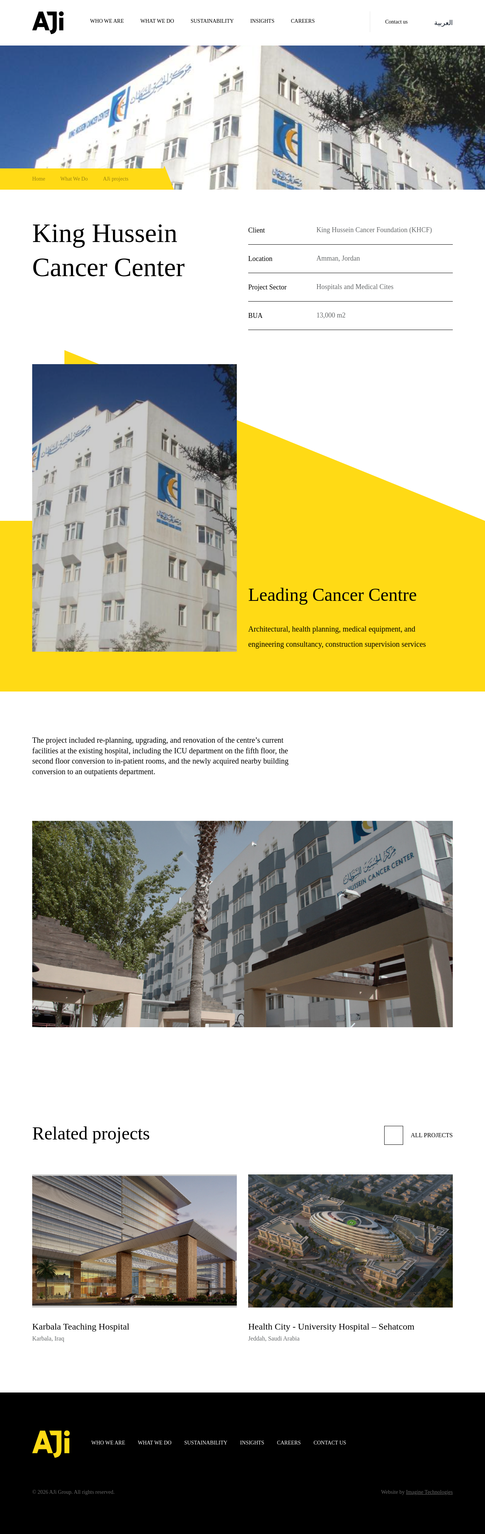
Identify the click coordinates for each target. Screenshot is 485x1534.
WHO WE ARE (107, 21)
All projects (418, 1135)
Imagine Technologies (429, 1492)
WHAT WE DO (157, 21)
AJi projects (115, 179)
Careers (303, 21)
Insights (262, 21)
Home (38, 179)
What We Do (74, 179)
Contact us (396, 22)
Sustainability (212, 21)
